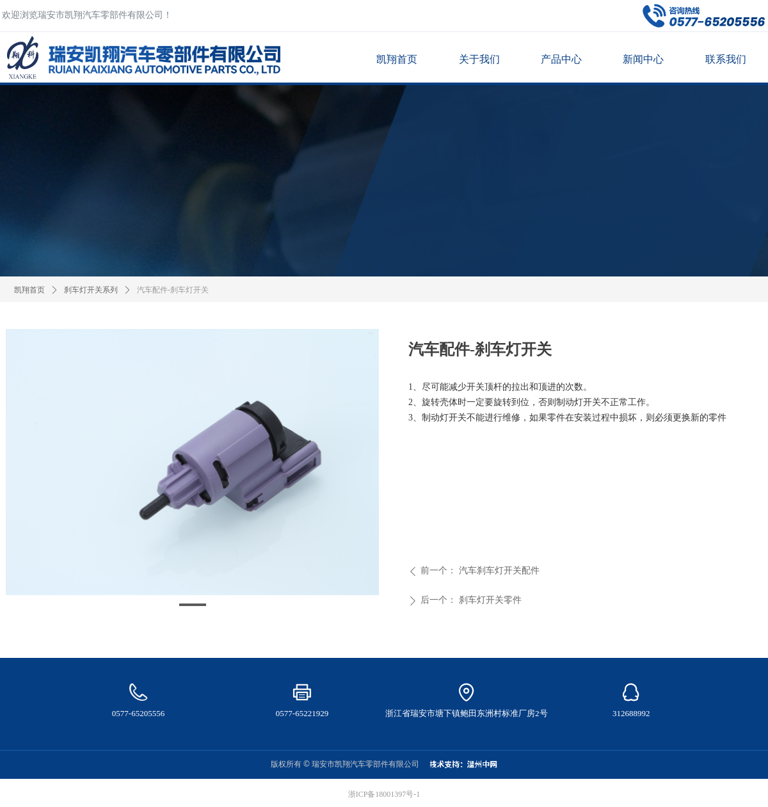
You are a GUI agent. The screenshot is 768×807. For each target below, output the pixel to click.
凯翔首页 (29, 289)
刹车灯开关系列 (91, 289)
